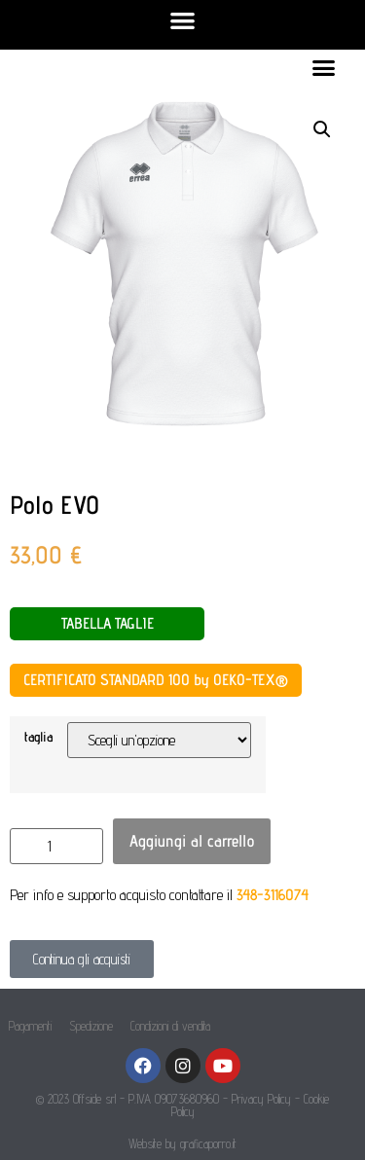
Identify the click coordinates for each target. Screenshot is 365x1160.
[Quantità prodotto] (56, 846)
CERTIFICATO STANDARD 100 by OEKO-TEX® (155, 680)
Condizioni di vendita (170, 1025)
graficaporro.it (208, 1143)
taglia (38, 736)
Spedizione (91, 1025)
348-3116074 (273, 895)
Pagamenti (30, 1025)
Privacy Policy (261, 1098)
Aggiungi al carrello (191, 841)
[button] (182, 20)
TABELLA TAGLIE (107, 623)
